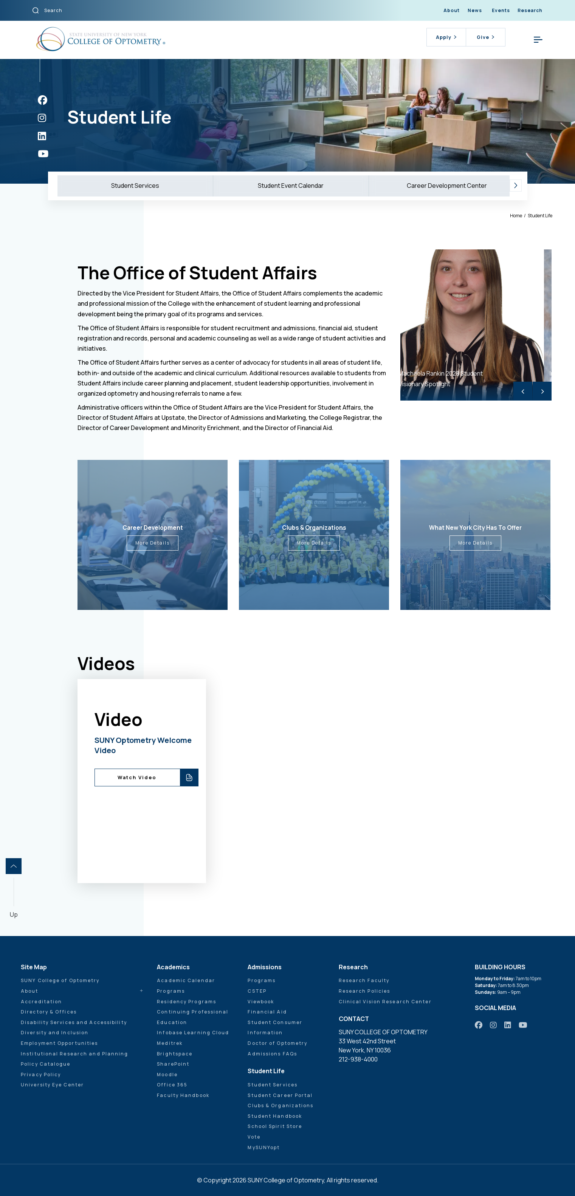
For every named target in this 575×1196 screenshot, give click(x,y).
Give (485, 37)
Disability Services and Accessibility (74, 1022)
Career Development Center (447, 185)
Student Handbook (275, 1116)
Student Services (135, 185)
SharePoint (173, 1064)
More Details (152, 543)
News (475, 10)
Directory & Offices (49, 1012)
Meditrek (170, 1043)
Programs (171, 991)
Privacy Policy (41, 1074)
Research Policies (365, 991)
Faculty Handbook (183, 1095)
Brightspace (174, 1054)
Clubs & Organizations (280, 1105)
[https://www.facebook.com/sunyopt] (42, 100)
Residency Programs (186, 1001)
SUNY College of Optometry (60, 980)
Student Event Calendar (291, 185)
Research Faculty (364, 980)
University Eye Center (52, 1085)
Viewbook (261, 1001)
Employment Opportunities (59, 1043)
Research (530, 10)
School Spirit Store (275, 1126)
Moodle (167, 1074)
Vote (254, 1137)
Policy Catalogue (46, 1064)
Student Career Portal (280, 1095)
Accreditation (41, 1001)
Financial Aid (267, 1012)
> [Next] (542, 391)
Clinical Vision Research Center (385, 1001)
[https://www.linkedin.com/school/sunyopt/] (42, 135)
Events (501, 10)
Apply (446, 37)
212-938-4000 (358, 1059)
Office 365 (172, 1085)
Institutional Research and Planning (75, 1054)
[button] (516, 186)
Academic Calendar (186, 980)
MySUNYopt (264, 1147)
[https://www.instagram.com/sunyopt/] (42, 117)
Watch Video (137, 777)
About (451, 10)
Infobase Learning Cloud (193, 1032)
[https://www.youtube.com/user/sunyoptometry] (43, 153)
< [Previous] (523, 391)
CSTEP (257, 991)
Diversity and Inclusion (54, 1032)
